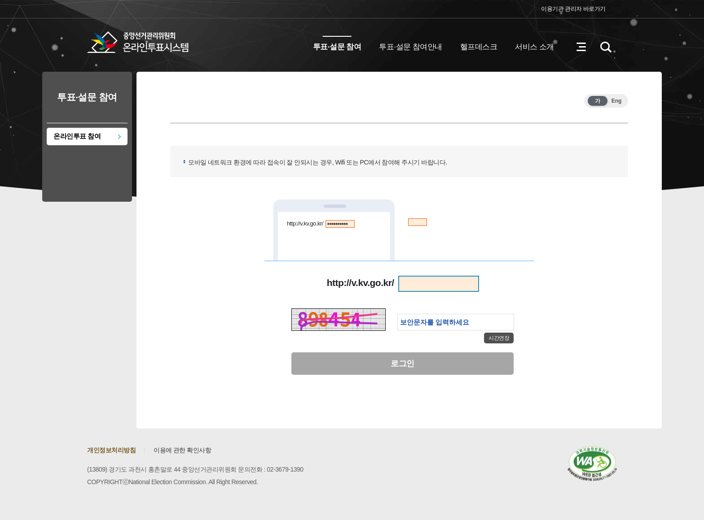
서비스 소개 (534, 47)
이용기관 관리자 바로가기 (573, 8)
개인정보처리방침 (111, 450)
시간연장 (498, 338)
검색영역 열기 (605, 47)
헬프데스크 (478, 47)
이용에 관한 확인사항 (182, 450)
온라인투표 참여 (77, 136)
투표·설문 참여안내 (410, 47)
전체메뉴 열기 (581, 47)
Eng (617, 101)
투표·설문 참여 (337, 47)
